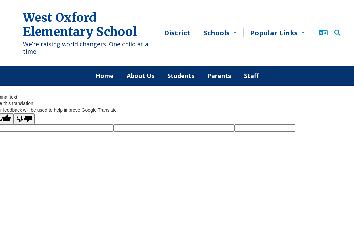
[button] (220, 32)
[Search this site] (337, 32)
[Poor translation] (24, 118)
